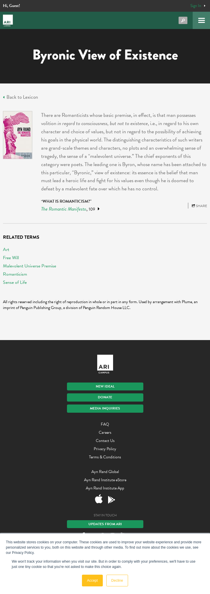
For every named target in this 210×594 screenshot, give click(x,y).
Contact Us (105, 441)
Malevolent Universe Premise (29, 265)
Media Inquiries (105, 408)
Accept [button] (92, 580)
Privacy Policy (105, 449)
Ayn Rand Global (105, 472)
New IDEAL (105, 386)
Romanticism (15, 274)
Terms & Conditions (105, 457)
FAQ (105, 424)
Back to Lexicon (20, 97)
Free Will (11, 257)
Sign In (195, 6)
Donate (105, 397)
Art (6, 249)
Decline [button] (117, 580)
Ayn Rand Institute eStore (105, 480)
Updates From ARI (105, 524)
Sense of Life (15, 282)
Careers (105, 432)
